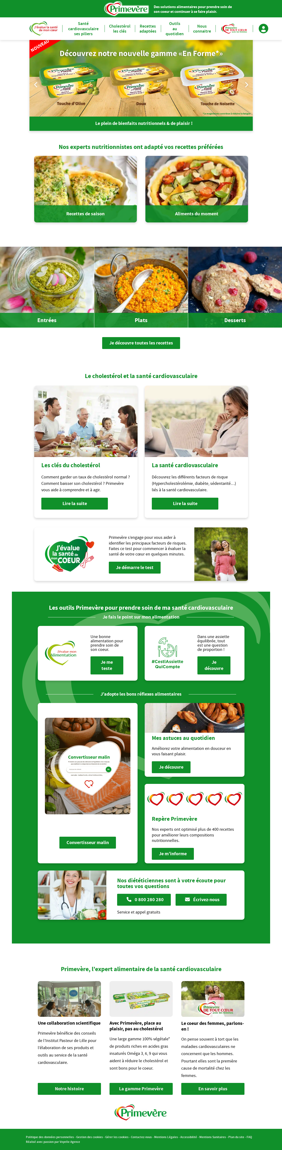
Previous (36, 85)
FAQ (249, 1137)
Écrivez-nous (202, 899)
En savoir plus (212, 1089)
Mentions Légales (166, 1137)
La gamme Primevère (141, 1089)
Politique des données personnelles (50, 1137)
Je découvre (214, 665)
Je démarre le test (134, 567)
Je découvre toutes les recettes (141, 343)
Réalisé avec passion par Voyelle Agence (53, 1142)
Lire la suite (74, 503)
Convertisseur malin (88, 842)
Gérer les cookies (117, 1137)
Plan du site (236, 1137)
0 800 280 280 (145, 899)
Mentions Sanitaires (212, 1137)
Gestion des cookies (89, 1137)
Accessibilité (188, 1137)
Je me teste (107, 665)
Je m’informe (173, 853)
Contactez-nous (141, 1137)
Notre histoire (69, 1089)
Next (246, 85)
